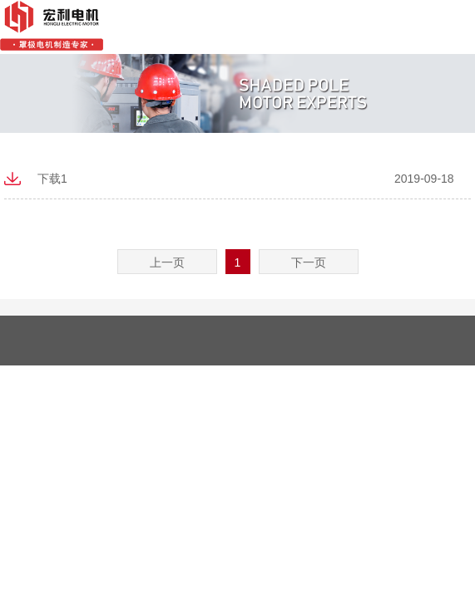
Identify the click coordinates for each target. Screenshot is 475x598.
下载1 (52, 178)
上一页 (167, 262)
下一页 (308, 262)
